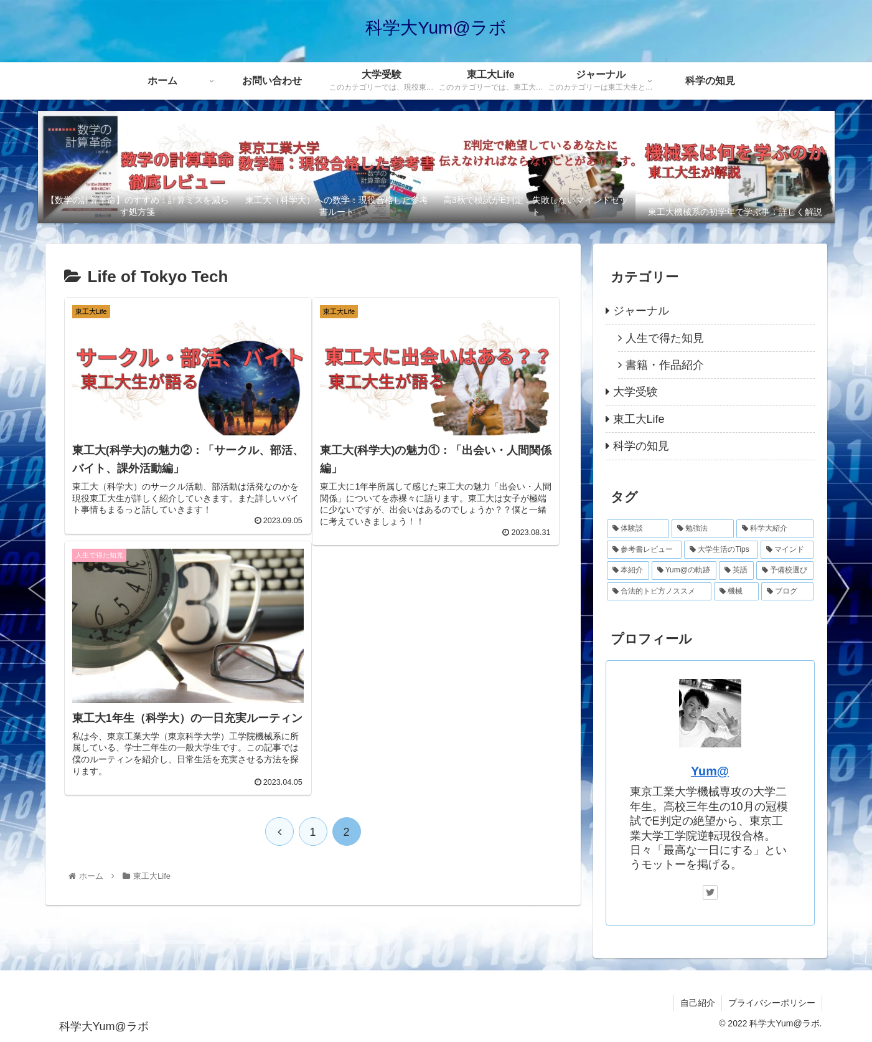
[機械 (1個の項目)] (736, 591)
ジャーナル (641, 311)
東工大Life (639, 419)
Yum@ (710, 771)
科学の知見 (641, 446)
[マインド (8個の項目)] (787, 550)
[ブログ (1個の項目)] (787, 591)
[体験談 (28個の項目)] (638, 528)
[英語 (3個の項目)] (736, 570)
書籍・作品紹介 (665, 365)
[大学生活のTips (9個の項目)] (721, 550)
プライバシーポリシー (771, 1003)
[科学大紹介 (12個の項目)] (774, 528)
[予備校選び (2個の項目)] (784, 570)
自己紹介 (697, 1003)
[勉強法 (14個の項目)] (703, 528)
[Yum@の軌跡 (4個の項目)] (684, 570)
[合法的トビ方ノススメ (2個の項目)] (659, 591)
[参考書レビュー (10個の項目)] (644, 550)
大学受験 (635, 392)
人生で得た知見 (665, 338)
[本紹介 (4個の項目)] (628, 570)
